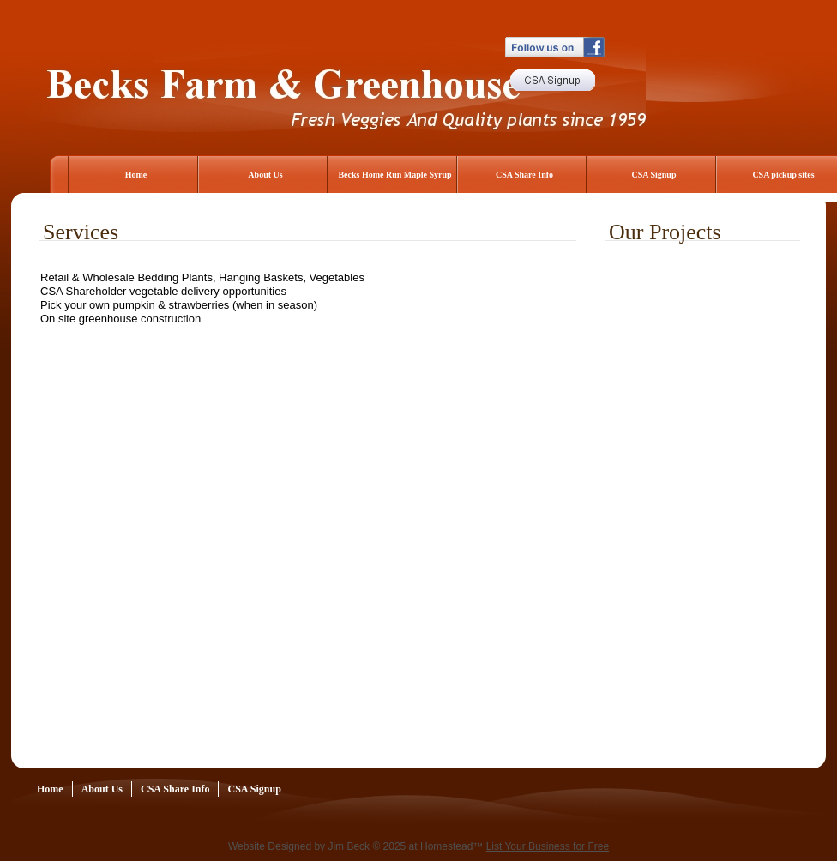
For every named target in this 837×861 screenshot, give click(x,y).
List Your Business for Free (547, 846)
